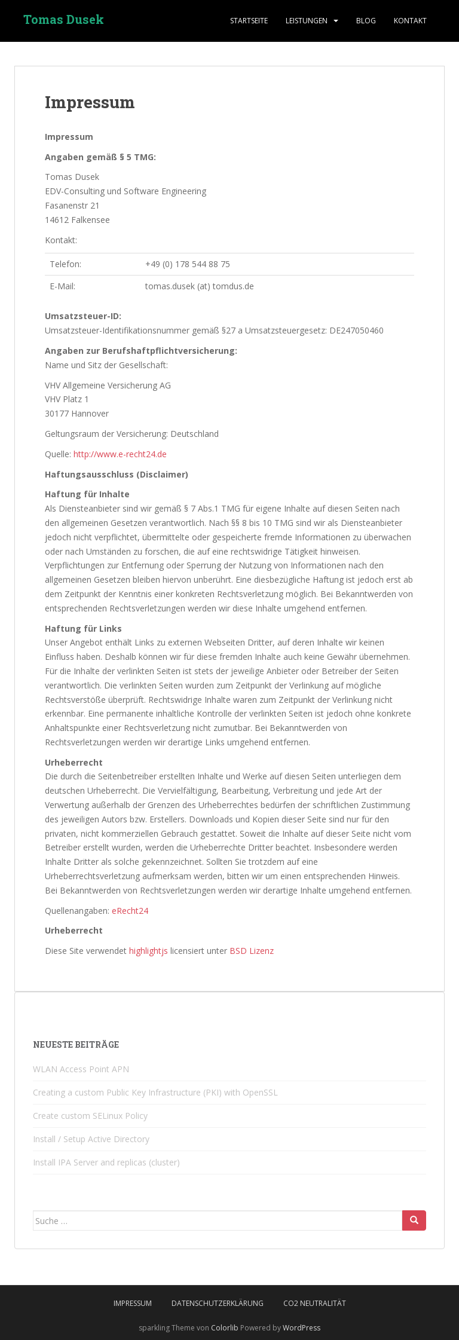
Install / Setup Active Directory (91, 1139)
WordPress (301, 1328)
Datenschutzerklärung (218, 1303)
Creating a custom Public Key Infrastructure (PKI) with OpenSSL (155, 1092)
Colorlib (224, 1328)
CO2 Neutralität (314, 1303)
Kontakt (410, 21)
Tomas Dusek (63, 21)
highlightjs (148, 950)
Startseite (249, 21)
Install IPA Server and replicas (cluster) (106, 1162)
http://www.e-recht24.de (120, 454)
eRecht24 (130, 910)
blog (366, 21)
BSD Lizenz (252, 950)
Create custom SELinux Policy (90, 1115)
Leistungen (307, 21)
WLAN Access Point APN (81, 1069)
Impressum (133, 1303)
